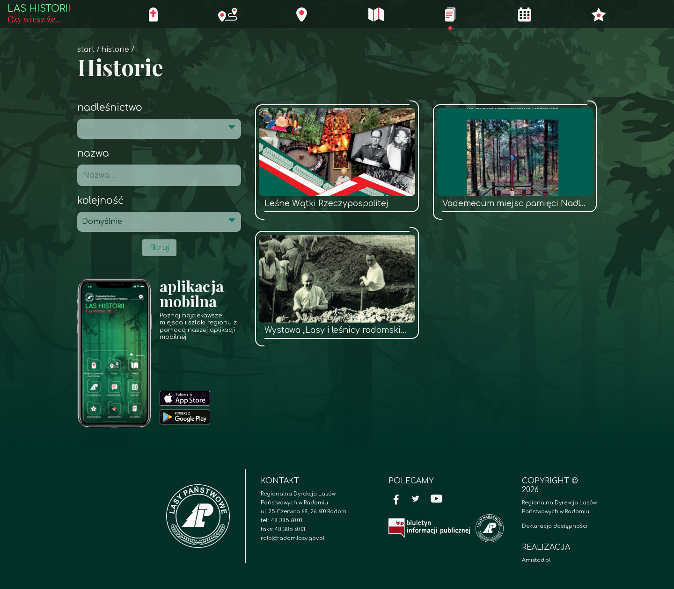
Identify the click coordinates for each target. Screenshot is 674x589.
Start (86, 50)
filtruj (159, 248)
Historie (115, 50)
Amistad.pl (536, 560)
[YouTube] (437, 499)
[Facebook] (396, 499)
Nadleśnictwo (109, 107)
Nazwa (93, 153)
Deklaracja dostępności (554, 526)
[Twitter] (415, 499)
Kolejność (100, 200)
